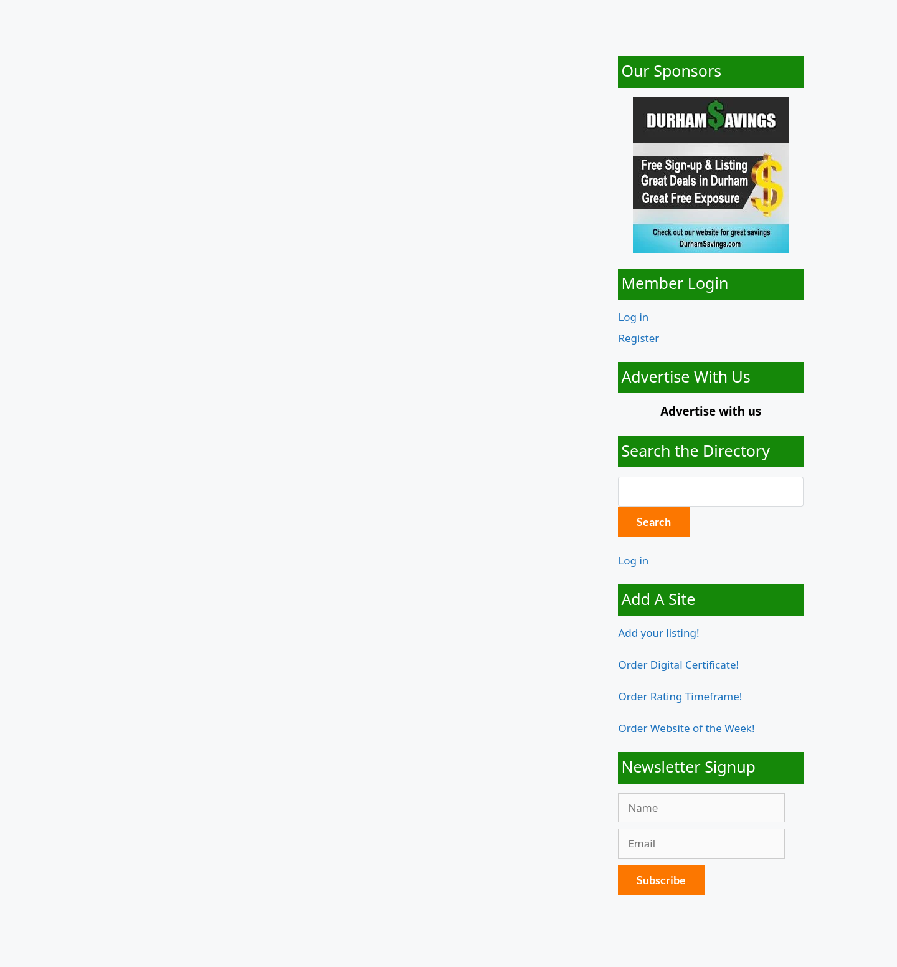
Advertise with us (710, 411)
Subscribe (661, 880)
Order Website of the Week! (686, 728)
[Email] (701, 844)
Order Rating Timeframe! (680, 696)
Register (638, 338)
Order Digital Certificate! (678, 664)
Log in (633, 317)
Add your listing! (658, 633)
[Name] (701, 808)
